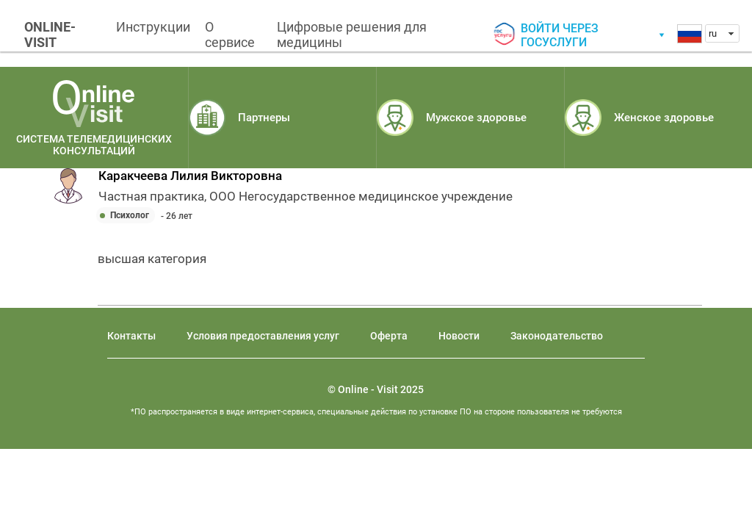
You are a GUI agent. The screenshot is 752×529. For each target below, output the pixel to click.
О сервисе (230, 34)
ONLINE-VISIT (50, 34)
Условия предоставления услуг (263, 336)
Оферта (389, 336)
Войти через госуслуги (560, 35)
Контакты (131, 336)
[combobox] (722, 33)
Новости (459, 336)
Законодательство (556, 336)
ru (713, 33)
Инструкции (153, 27)
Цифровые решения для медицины (352, 34)
